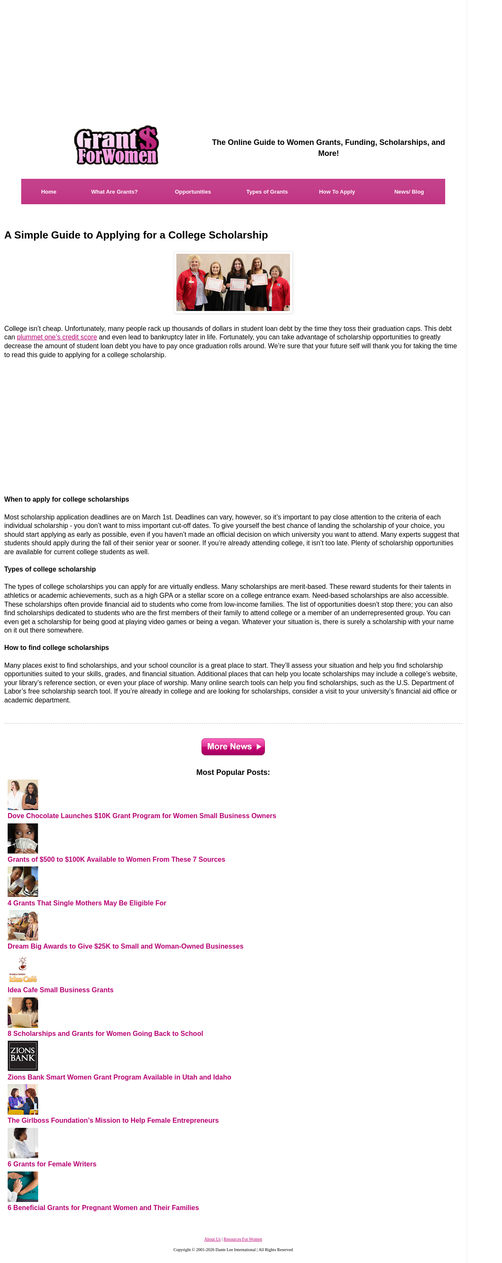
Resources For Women (242, 1239)
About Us (212, 1239)
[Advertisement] (131, 427)
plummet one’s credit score (57, 337)
